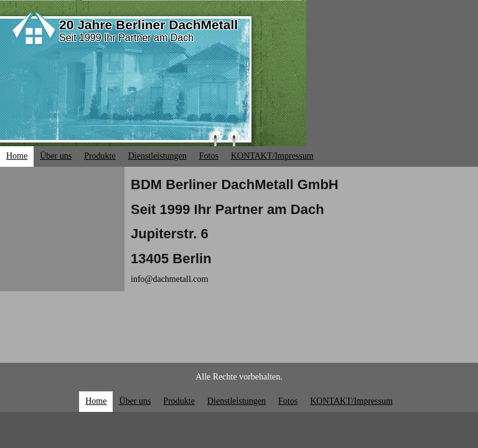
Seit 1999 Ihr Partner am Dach (126, 37)
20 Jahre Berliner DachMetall (148, 24)
